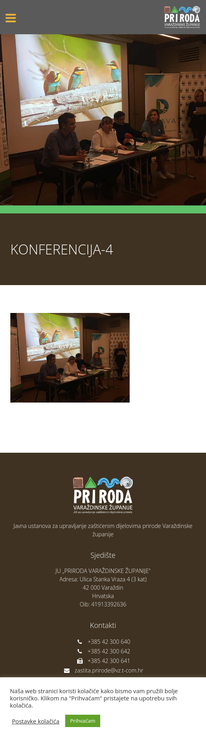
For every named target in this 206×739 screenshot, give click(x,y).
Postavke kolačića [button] (35, 721)
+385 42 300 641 (103, 661)
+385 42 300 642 (103, 651)
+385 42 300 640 (103, 641)
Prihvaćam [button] (82, 720)
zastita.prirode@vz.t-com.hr (103, 670)
